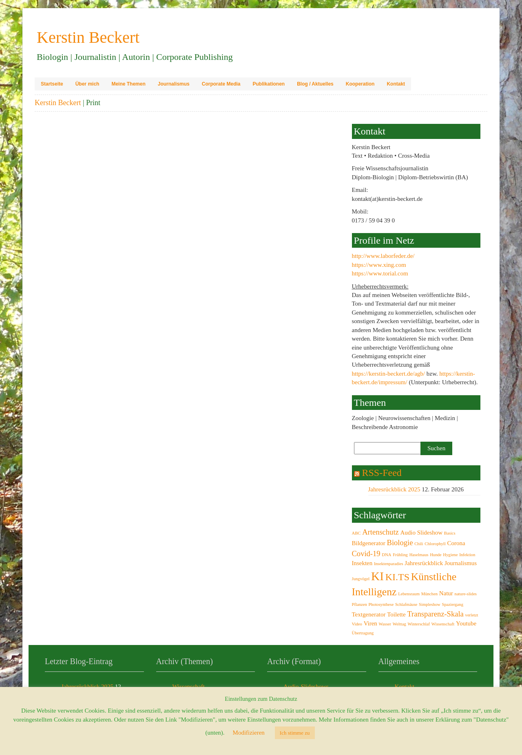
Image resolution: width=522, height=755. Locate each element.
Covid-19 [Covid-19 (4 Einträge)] (366, 553)
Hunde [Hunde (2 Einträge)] (435, 554)
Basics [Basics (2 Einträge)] (450, 533)
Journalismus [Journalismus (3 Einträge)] (461, 563)
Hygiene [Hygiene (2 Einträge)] (450, 554)
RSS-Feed (382, 472)
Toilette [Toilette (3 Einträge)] (396, 614)
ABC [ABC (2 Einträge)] (356, 533)
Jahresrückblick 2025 (394, 489)
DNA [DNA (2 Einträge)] (386, 554)
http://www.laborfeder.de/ (383, 256)
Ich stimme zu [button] (295, 733)
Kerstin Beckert (58, 103)
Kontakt (396, 84)
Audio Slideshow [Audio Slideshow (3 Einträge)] (421, 532)
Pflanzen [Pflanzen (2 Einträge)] (359, 604)
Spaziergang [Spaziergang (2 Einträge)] (452, 604)
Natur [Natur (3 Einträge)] (446, 593)
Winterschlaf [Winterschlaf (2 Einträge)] (418, 624)
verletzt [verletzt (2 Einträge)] (471, 615)
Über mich (87, 84)
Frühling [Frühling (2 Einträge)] (400, 554)
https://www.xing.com (379, 265)
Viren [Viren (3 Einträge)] (370, 623)
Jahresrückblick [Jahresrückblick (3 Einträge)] (424, 563)
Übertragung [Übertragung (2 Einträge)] (363, 633)
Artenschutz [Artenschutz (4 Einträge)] (380, 532)
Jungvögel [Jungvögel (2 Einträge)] (361, 579)
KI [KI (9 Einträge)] (377, 576)
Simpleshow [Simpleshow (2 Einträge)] (429, 604)
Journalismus (174, 84)
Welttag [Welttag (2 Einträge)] (399, 624)
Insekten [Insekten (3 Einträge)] (362, 563)
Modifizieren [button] (249, 732)
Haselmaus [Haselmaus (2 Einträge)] (419, 554)
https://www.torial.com (380, 273)
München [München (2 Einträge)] (429, 594)
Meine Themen (128, 84)
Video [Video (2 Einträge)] (357, 624)
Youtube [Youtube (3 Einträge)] (466, 623)
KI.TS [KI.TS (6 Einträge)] (397, 577)
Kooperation (360, 84)
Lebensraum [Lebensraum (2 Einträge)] (409, 594)
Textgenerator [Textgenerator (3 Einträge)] (369, 614)
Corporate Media (221, 84)
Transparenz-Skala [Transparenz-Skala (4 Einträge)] (435, 614)
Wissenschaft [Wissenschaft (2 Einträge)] (442, 624)
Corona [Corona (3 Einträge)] (456, 543)
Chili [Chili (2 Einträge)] (418, 543)
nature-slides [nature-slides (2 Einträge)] (466, 594)
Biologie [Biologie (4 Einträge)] (400, 542)
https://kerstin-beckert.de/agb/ (388, 373)
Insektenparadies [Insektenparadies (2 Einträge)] (388, 563)
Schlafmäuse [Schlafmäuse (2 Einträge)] (406, 604)
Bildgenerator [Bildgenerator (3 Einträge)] (368, 543)
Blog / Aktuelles (315, 84)
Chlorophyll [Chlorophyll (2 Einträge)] (435, 543)
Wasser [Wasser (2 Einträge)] (385, 624)
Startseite (52, 84)
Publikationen (268, 84)
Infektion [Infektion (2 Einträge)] (467, 554)
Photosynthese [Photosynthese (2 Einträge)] (381, 604)
